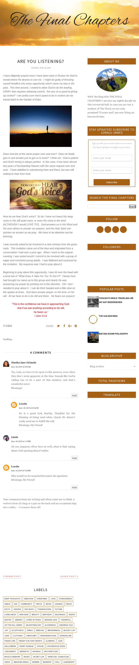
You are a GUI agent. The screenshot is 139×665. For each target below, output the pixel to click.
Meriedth (24, 651)
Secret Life (38, 657)
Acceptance (18, 630)
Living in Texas (33, 620)
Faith (7, 609)
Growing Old (66, 625)
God (60, 641)
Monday (37, 651)
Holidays (29, 609)
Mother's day (51, 651)
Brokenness (54, 630)
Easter (7, 620)
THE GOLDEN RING (108, 315)
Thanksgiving (44, 609)
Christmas (42, 598)
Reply (74, 395)
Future (58, 609)
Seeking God (50, 620)
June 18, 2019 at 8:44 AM (29, 408)
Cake (6, 635)
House (40, 646)
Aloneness (50, 625)
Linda (14, 437)
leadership (69, 662)
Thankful (66, 620)
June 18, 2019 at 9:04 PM (21, 470)
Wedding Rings (21, 662)
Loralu (23, 403)
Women (35, 662)
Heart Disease (27, 646)
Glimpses (50, 641)
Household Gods (56, 646)
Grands (18, 620)
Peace (69, 604)
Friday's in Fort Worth (30, 641)
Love (53, 598)
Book (48, 604)
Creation (28, 598)
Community (26, 604)
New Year (24, 614)
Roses (27, 657)
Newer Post (13, 576)
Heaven (17, 609)
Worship (47, 662)
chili (57, 662)
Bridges (40, 630)
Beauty (35, 614)
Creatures (31, 635)
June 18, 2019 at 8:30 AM (21, 367)
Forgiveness (65, 598)
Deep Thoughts (12, 598)
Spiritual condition (58, 657)
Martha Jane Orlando (23, 362)
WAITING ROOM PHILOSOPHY (113, 333)
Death (72, 614)
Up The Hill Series (13, 625)
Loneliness (10, 614)
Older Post (68, 576)
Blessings (60, 614)
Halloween (10, 646)
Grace (7, 604)
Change (59, 604)
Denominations (48, 635)
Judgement (10, 651)
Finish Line (9, 641)
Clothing (18, 635)
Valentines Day (33, 625)
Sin (15, 604)
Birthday (47, 614)
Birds (30, 630)
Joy (6, 630)
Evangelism (65, 635)
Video (7, 662)
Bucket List (69, 630)
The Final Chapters (69, 21)
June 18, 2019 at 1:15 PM (21, 441)
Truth (39, 604)
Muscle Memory (12, 657)
